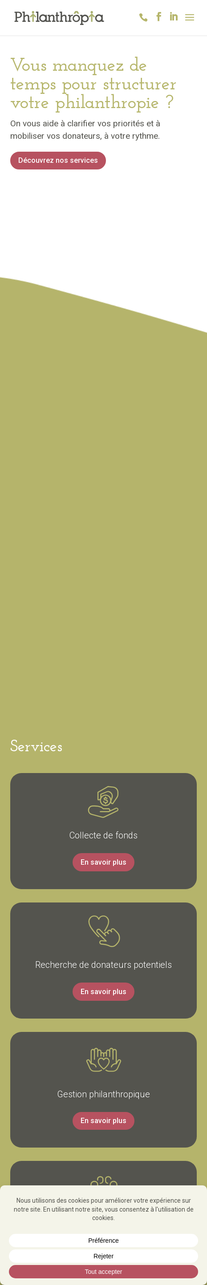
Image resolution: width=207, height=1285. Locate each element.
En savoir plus (103, 862)
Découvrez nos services (58, 160)
